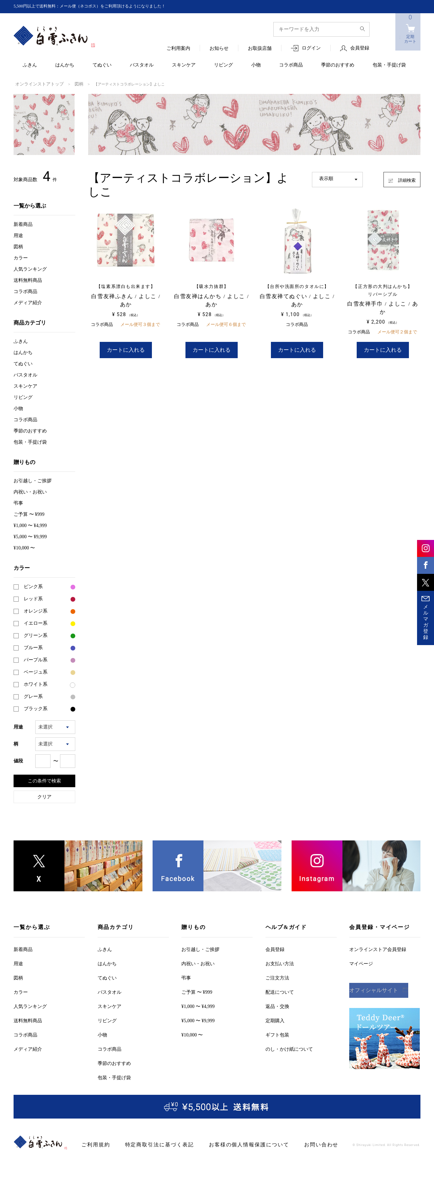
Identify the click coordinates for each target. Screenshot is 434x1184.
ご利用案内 (178, 48)
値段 (18, 760)
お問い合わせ (298, 1144)
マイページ (361, 963)
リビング (223, 65)
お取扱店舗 (260, 48)
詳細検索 (395, 177)
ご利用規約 (94, 1144)
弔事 (18, 502)
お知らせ (219, 48)
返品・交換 (277, 1005)
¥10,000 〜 (24, 547)
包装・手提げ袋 (389, 65)
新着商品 (23, 223)
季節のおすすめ (337, 65)
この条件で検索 (44, 780)
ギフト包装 (277, 1034)
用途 (18, 234)
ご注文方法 (277, 977)
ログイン (311, 48)
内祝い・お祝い (30, 491)
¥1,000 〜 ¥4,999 (30, 524)
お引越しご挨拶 (33, 480)
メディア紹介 (28, 302)
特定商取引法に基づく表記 (152, 1144)
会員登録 (359, 48)
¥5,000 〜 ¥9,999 (30, 536)
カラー (21, 257)
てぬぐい (102, 65)
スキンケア (184, 65)
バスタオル (142, 65)
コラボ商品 (291, 65)
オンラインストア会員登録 (377, 948)
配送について (279, 991)
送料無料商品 (28, 279)
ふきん (30, 65)
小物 (256, 65)
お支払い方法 (279, 963)
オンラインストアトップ (35, 84)
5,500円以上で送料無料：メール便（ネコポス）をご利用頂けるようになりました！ (102, 6)
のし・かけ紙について (289, 1048)
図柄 (71, 84)
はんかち (64, 65)
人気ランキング (30, 268)
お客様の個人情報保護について (232, 1144)
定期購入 (274, 1020)
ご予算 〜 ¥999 (29, 513)
